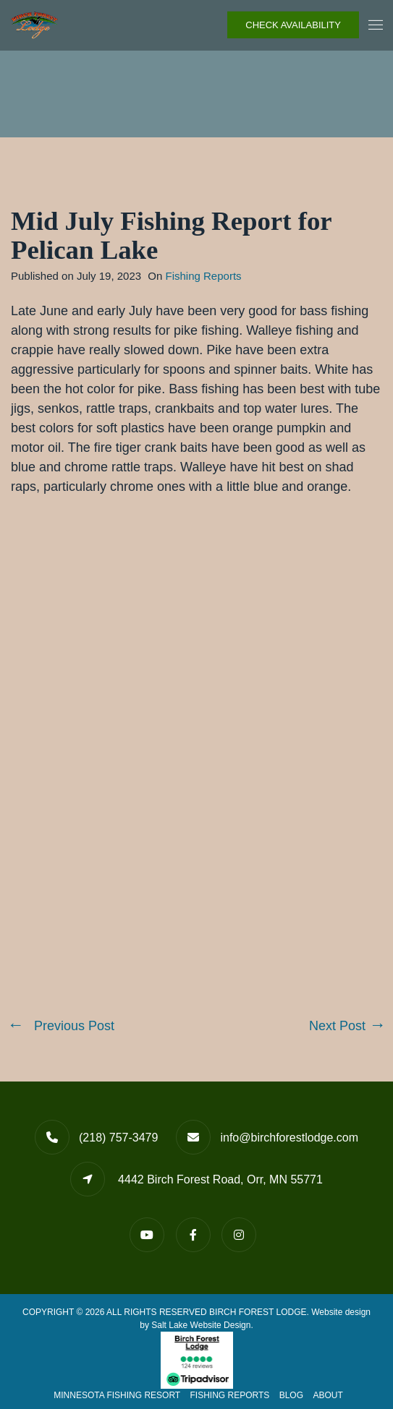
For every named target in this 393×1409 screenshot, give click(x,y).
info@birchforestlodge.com (289, 1137)
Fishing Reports (204, 276)
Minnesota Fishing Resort (117, 1395)
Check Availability (293, 25)
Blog (291, 1395)
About (327, 1395)
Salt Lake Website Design (200, 1325)
